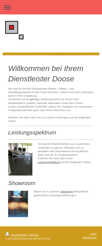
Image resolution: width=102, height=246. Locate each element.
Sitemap (34, 234)
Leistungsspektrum (49, 162)
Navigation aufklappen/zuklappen (51, 7)
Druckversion (16, 234)
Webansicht (90, 237)
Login (93, 233)
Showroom (66, 191)
